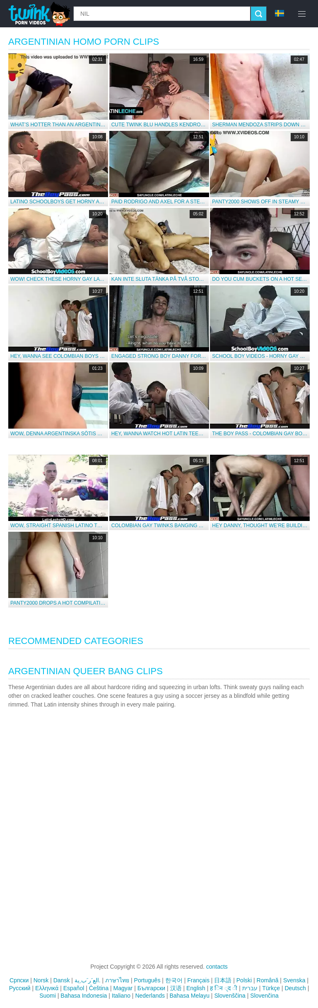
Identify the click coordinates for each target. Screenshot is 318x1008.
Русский (20, 988)
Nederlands (150, 995)
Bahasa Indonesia (83, 995)
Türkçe (271, 988)
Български (151, 988)
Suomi (47, 995)
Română (268, 980)
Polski (244, 980)
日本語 (222, 980)
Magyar (123, 988)
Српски (19, 980)
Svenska (294, 980)
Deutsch (295, 988)
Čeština (98, 988)
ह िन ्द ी (223, 988)
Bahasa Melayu (189, 995)
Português (147, 980)
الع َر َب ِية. (88, 980)
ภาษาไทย (117, 980)
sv (279, 13)
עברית (250, 988)
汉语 (176, 988)
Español (73, 988)
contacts (217, 966)
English (195, 988)
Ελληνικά (46, 988)
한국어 (174, 980)
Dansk (61, 980)
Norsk (41, 980)
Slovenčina (264, 995)
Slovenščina (230, 995)
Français (198, 980)
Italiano (121, 995)
